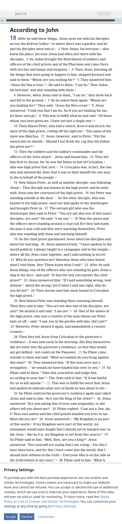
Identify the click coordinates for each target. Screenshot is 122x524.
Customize (46, 517)
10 (15, 126)
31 (103, 367)
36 (41, 419)
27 (12, 326)
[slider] (60, 20)
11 (42, 136)
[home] (6, 5)
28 (15, 337)
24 (32, 290)
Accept (11, 517)
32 (48, 383)
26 (75, 311)
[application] (61, 20)
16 (86, 193)
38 (60, 460)
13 (91, 157)
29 (79, 352)
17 (46, 208)
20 (42, 244)
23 (25, 280)
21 (12, 259)
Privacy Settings (64, 506)
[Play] (2, 20)
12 (15, 151)
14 (61, 167)
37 (106, 434)
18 (75, 218)
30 (29, 362)
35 (53, 409)
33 (15, 393)
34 (98, 398)
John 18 (18, 14)
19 (15, 239)
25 (15, 301)
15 (15, 182)
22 (86, 265)
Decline (26, 517)
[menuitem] (6, 5)
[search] (117, 5)
